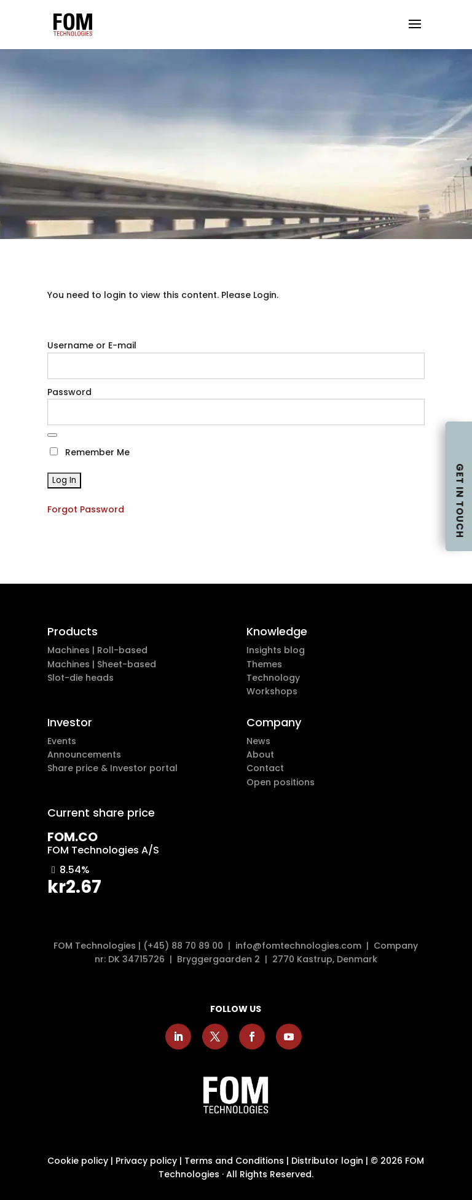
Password (69, 392)
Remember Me (90, 452)
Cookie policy (77, 1161)
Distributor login (327, 1161)
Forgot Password (85, 509)
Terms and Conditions (234, 1161)
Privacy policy (146, 1161)
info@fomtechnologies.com (300, 945)
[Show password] (52, 435)
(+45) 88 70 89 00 (183, 945)
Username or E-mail (91, 345)
